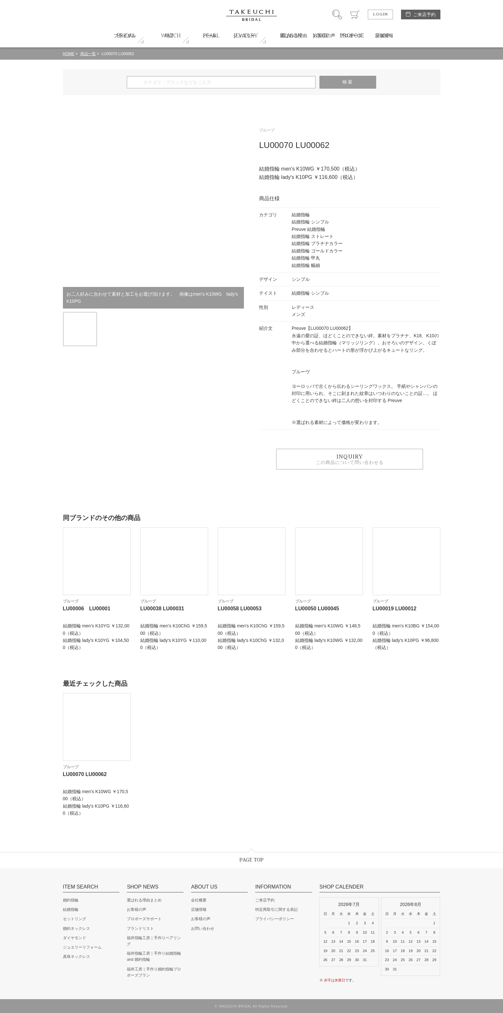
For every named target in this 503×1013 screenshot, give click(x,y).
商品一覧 (88, 54)
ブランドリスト (140, 928)
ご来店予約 (424, 14)
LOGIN (380, 14)
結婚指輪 (70, 909)
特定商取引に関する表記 (276, 909)
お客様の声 (136, 909)
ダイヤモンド (74, 938)
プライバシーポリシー (274, 919)
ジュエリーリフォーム (82, 947)
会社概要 (198, 900)
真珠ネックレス (76, 956)
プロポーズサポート (144, 919)
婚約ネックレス (76, 928)
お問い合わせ (202, 928)
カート (355, 14)
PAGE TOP (251, 860)
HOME (69, 54)
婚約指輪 (70, 900)
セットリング (74, 919)
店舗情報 (198, 909)
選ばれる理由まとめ (144, 900)
